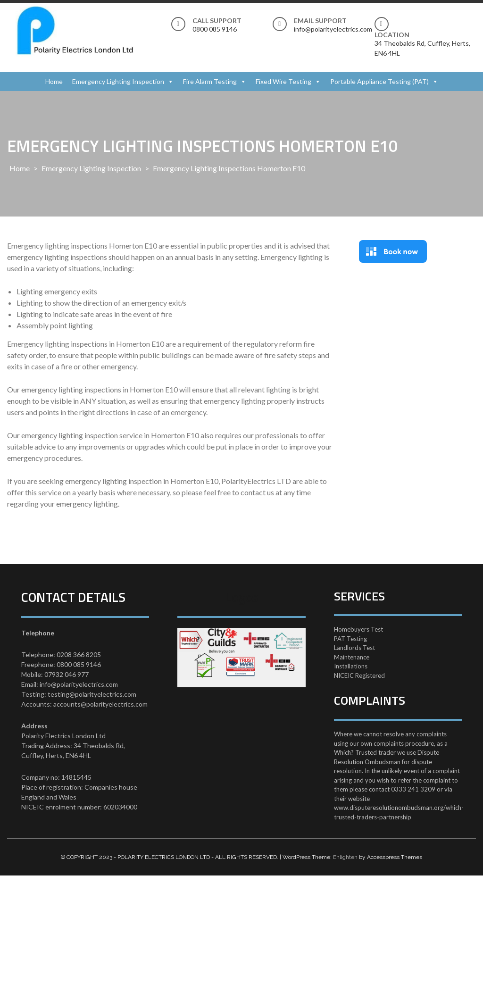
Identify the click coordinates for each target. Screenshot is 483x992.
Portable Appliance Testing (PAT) (379, 81)
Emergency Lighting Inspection (118, 81)
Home (54, 81)
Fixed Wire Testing (283, 81)
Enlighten (345, 857)
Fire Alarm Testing (210, 81)
